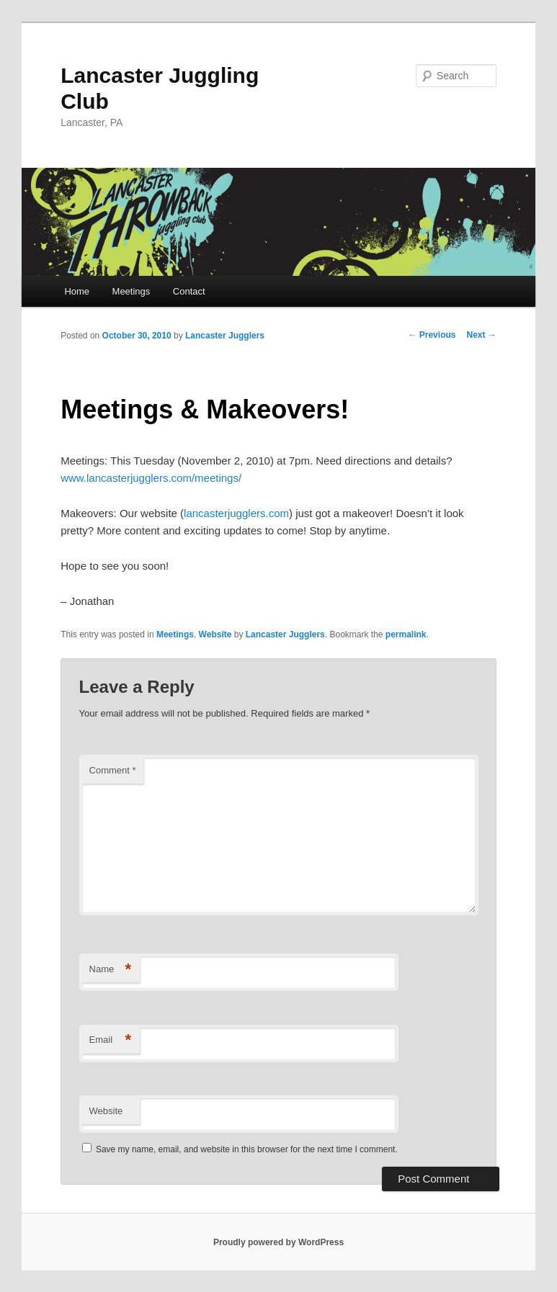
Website (215, 634)
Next (481, 335)
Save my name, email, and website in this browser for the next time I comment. (247, 1149)
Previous (431, 335)
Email (110, 1040)
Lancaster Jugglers (224, 336)
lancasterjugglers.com (236, 513)
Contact (189, 291)
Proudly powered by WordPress (278, 1242)
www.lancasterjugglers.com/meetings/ (151, 478)
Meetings (131, 291)
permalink (406, 634)
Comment (112, 770)
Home (76, 291)
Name (110, 969)
